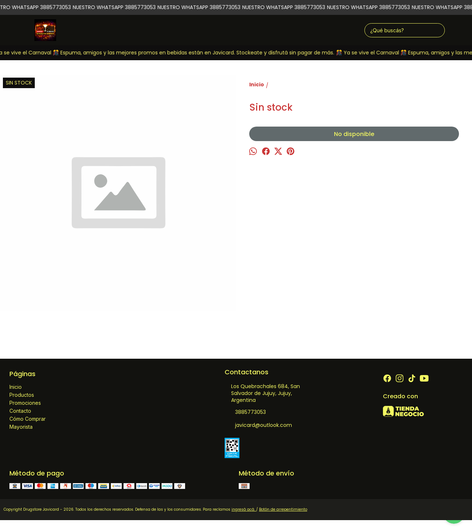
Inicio (15, 387)
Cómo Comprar (27, 419)
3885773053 (245, 412)
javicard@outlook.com (258, 425)
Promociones (25, 403)
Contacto (20, 411)
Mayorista (21, 427)
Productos (21, 395)
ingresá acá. (243, 509)
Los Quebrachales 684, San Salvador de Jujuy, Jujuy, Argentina (262, 393)
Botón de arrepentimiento (283, 509)
